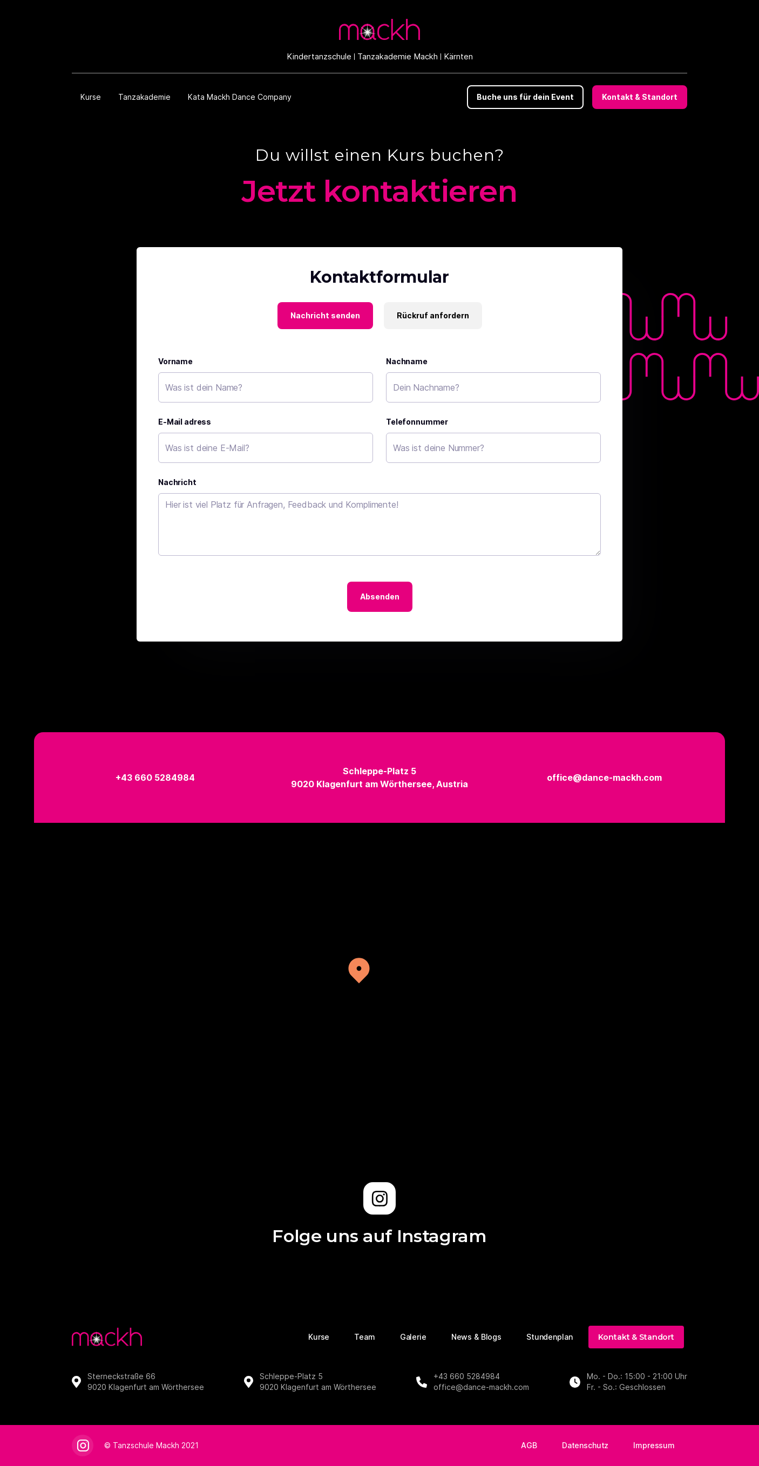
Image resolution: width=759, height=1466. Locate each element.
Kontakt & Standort (639, 96)
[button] (91, 97)
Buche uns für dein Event (525, 96)
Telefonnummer (417, 421)
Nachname (407, 361)
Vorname (175, 361)
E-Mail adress (184, 421)
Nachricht (177, 482)
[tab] (325, 315)
